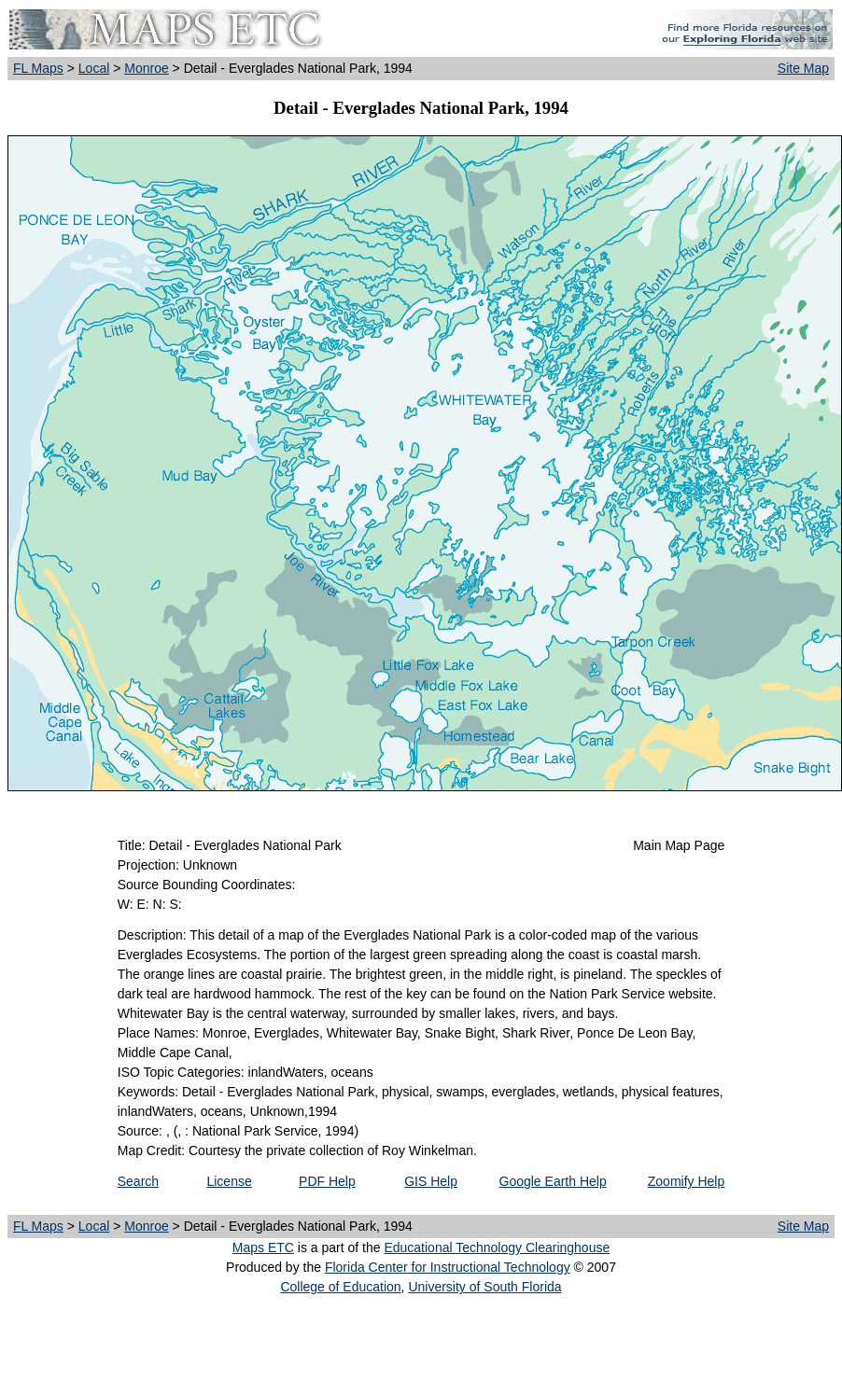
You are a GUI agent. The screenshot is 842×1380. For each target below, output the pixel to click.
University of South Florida (484, 1286)
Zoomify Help (686, 1181)
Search (138, 1181)
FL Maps (38, 68)
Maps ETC (263, 1247)
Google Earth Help (553, 1181)
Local (93, 68)
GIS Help (430, 1181)
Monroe (146, 68)
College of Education (340, 1286)
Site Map (803, 68)
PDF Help (327, 1181)
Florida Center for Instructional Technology (447, 1267)
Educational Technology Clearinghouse (497, 1247)
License (228, 1181)
